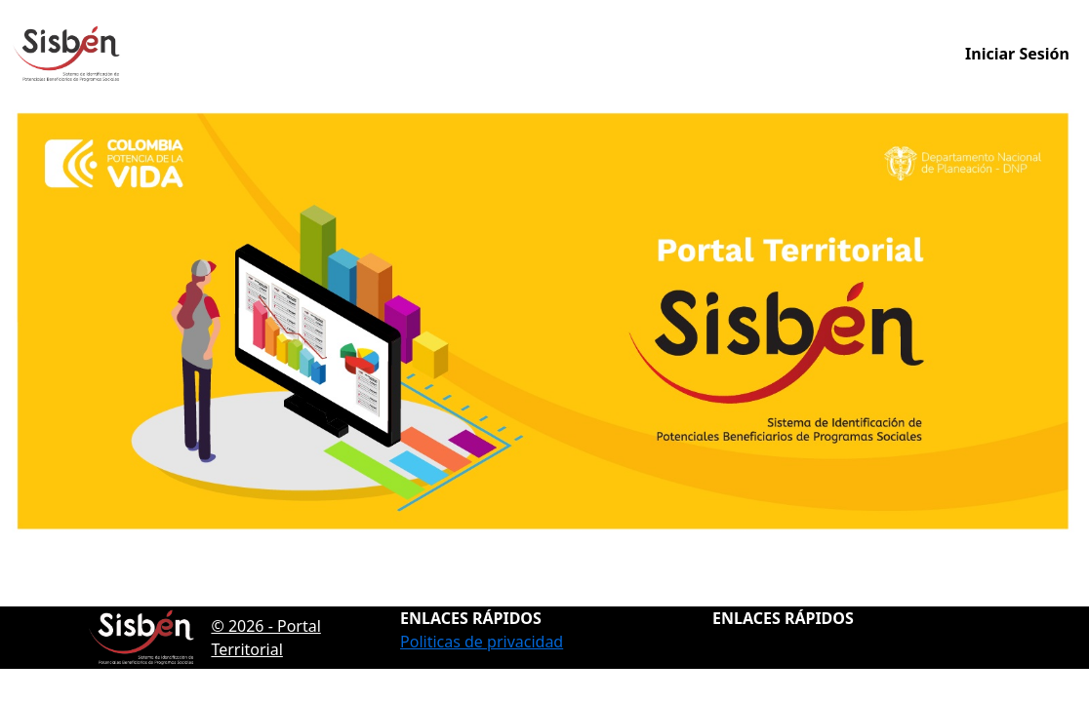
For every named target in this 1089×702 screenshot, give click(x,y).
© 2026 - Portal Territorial (204, 637)
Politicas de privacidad (481, 641)
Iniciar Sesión (1017, 53)
